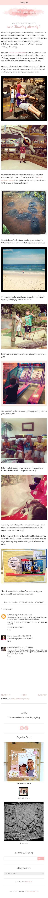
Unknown (10, 615)
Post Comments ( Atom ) (20, 699)
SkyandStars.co (32, 892)
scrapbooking (26, 602)
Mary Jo (10, 636)
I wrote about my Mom (17, 52)
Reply (9, 630)
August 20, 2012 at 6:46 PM (22, 636)
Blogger (28, 882)
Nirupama (10, 647)
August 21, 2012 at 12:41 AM (24, 647)
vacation (39, 602)
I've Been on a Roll (24, 783)
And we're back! (24, 798)
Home (24, 695)
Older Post (42, 695)
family (15, 602)
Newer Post (5, 695)
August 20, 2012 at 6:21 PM (23, 615)
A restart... (24, 843)
